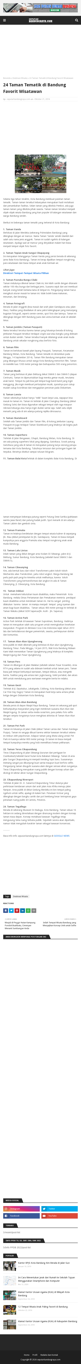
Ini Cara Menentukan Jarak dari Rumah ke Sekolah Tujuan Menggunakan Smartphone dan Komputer (46, 1279)
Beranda (7, 78)
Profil (35, 1355)
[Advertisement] (40, 52)
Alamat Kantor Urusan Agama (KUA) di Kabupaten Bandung (47, 1321)
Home (26, 1355)
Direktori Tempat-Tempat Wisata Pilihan (26, 273)
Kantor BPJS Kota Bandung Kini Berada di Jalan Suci (44, 1263)
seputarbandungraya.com (18, 99)
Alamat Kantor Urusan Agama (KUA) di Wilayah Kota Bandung (44, 1294)
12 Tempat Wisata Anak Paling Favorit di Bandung (43, 1306)
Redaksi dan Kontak (49, 1355)
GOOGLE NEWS (62, 836)
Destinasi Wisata (20, 78)
